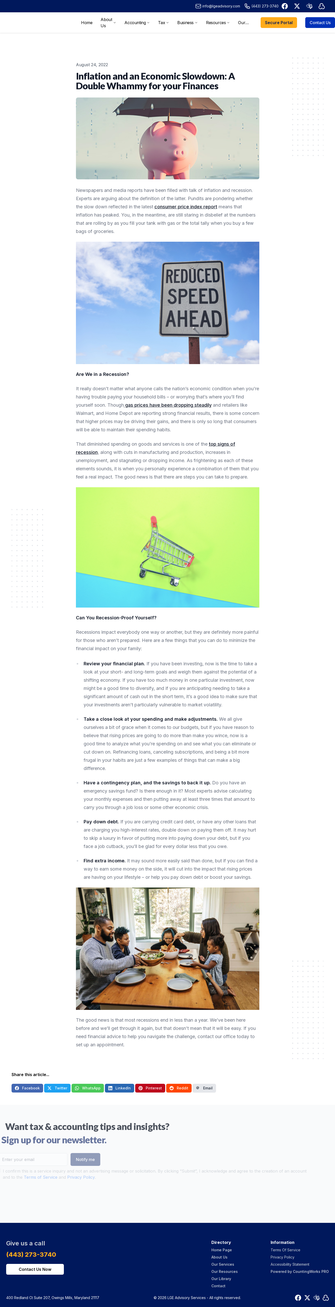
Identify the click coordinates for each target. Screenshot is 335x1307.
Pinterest (150, 1088)
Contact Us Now (35, 1269)
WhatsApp (88, 1088)
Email (204, 1088)
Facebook (27, 1088)
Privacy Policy (71, 1177)
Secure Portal (279, 22)
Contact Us (320, 22)
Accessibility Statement (290, 1264)
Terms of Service (31, 1177)
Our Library (221, 1278)
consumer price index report (185, 206)
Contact (218, 1286)
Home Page (221, 1250)
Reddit (179, 1088)
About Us (219, 1257)
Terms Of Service (285, 1250)
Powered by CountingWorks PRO (300, 1271)
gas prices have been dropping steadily (168, 405)
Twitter (57, 1088)
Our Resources (224, 1271)
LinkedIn (119, 1088)
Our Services (222, 1264)
